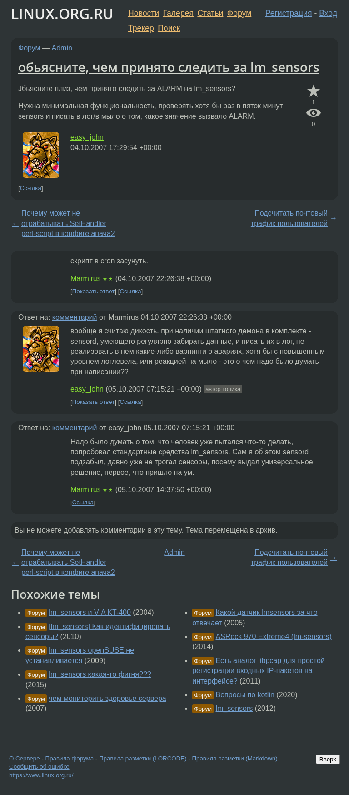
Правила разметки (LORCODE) (143, 758)
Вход (328, 13)
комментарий (74, 317)
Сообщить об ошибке (39, 766)
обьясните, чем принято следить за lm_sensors (168, 66)
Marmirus (85, 278)
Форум (239, 13)
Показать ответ (93, 291)
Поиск (169, 28)
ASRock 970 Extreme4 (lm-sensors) (274, 636)
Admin (62, 48)
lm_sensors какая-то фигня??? (100, 674)
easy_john (87, 137)
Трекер (141, 28)
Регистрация (288, 13)
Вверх (327, 759)
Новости (143, 13)
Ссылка (30, 188)
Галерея (178, 13)
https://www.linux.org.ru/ (41, 775)
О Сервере (24, 758)
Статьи (210, 13)
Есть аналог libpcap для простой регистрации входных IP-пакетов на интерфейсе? (258, 671)
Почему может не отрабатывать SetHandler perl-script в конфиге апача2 (68, 223)
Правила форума (69, 758)
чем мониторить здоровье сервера (107, 698)
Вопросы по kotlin (245, 695)
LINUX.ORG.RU (62, 13)
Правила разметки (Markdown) (234, 758)
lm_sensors (234, 708)
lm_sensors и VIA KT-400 (90, 612)
